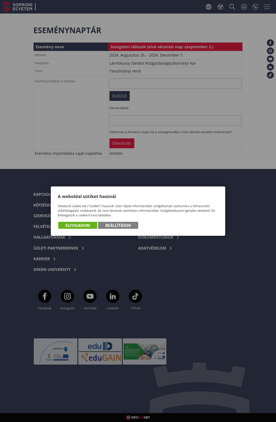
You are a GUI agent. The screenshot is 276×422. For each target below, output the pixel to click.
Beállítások (118, 225)
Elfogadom (77, 225)
